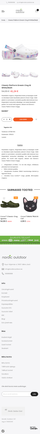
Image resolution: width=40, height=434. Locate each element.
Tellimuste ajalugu (8, 367)
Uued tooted (6, 345)
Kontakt (4, 293)
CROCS (11, 134)
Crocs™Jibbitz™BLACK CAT (30, 217)
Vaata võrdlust (7, 378)
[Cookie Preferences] (3, 431)
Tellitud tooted (7, 370)
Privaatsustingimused (10, 300)
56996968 (11, 2)
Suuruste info (7, 308)
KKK (3, 315)
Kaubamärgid (7, 337)
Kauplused (5, 297)
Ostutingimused (8, 289)
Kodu (3, 20)
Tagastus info (8, 127)
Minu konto (6, 363)
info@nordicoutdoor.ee (13, 269)
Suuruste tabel (7, 311)
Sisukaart (5, 348)
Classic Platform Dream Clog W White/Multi (23, 20)
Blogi (3, 319)
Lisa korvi (23, 119)
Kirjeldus (20, 145)
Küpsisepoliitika (7, 304)
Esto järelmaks (7, 323)
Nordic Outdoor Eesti (15, 411)
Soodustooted (7, 341)
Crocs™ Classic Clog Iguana (9, 217)
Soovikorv (5, 374)
